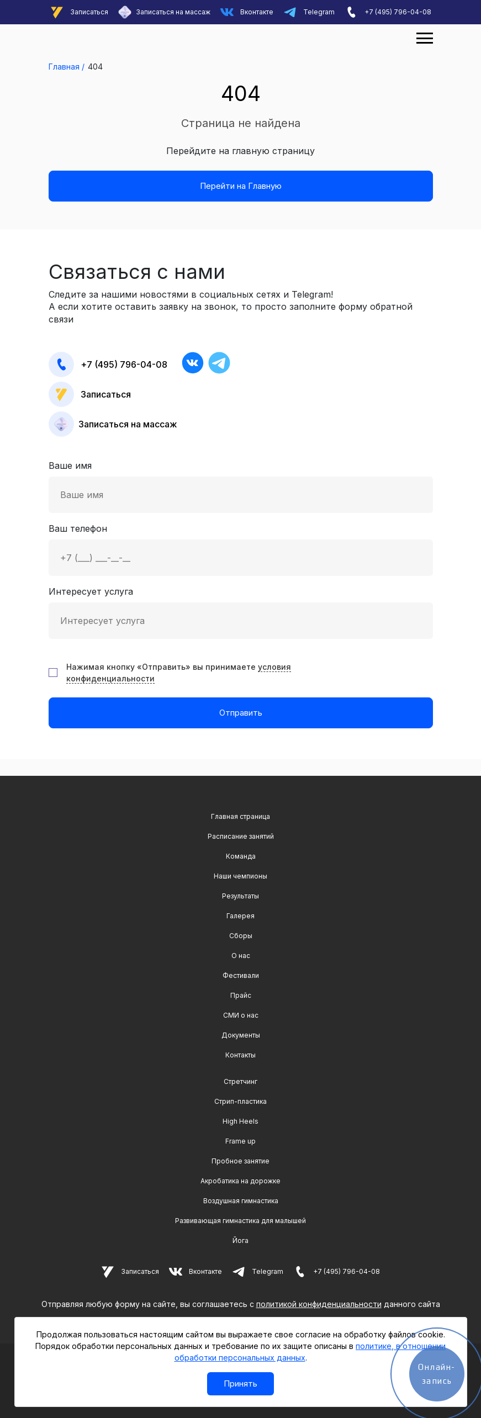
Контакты (240, 1055)
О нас (240, 955)
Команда (241, 856)
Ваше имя (241, 486)
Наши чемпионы (240, 876)
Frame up (240, 1141)
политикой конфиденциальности (319, 1304)
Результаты (240, 896)
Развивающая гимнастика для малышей (240, 1220)
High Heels (240, 1121)
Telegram (309, 12)
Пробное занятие (240, 1161)
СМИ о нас (240, 1015)
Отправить (240, 712)
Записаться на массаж (164, 12)
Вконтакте (246, 12)
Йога (240, 1240)
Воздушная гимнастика (240, 1201)
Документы (240, 1035)
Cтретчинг (240, 1081)
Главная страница (240, 816)
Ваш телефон (241, 549)
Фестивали (241, 975)
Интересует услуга (241, 612)
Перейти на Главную (241, 186)
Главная (64, 66)
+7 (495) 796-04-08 (388, 12)
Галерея (240, 916)
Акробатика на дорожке (240, 1181)
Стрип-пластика (240, 1101)
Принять (240, 1383)
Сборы (240, 936)
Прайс (240, 995)
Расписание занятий (241, 836)
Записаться (79, 12)
